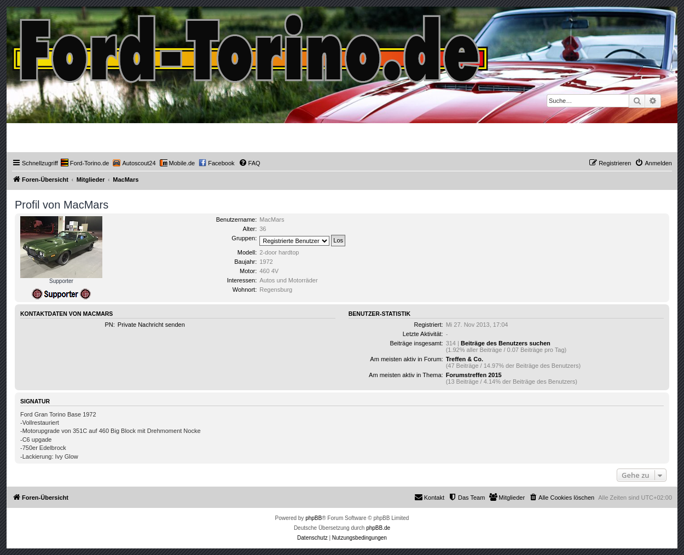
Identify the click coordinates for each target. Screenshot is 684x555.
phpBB (313, 518)
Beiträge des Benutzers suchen (505, 343)
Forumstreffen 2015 (474, 375)
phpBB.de (378, 528)
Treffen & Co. (464, 359)
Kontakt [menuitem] (429, 497)
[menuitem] (85, 163)
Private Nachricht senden (151, 324)
